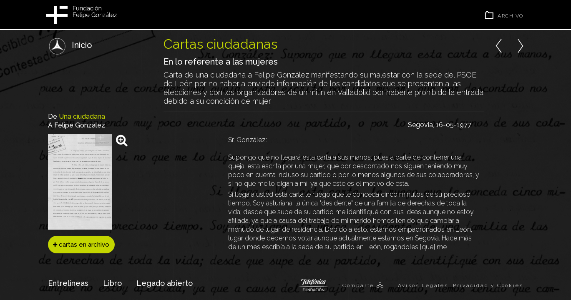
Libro (112, 283)
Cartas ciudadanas (220, 44)
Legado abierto (164, 283)
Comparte (359, 285)
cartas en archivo (81, 244)
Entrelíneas (68, 283)
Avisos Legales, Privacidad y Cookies (460, 285)
